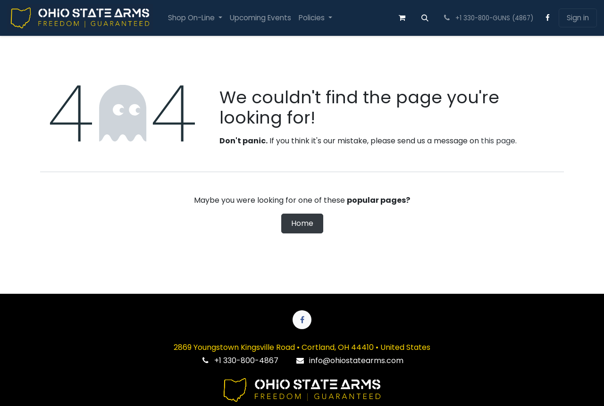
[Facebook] (548, 18)
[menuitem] (195, 18)
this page (498, 140)
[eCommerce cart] (402, 17)
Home (302, 223)
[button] (425, 17)
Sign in (578, 18)
